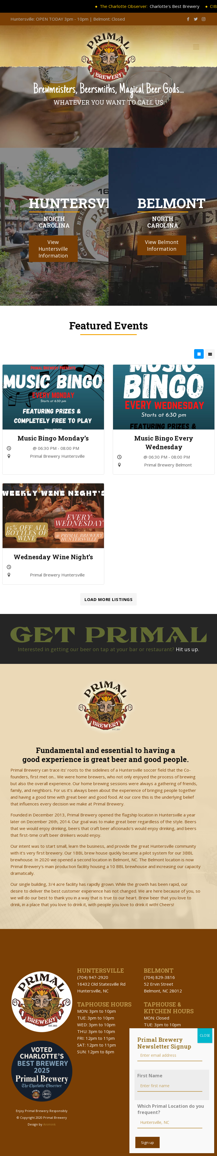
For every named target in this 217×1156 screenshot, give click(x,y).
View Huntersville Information (53, 249)
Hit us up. (187, 649)
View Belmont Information (162, 245)
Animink (49, 1124)
